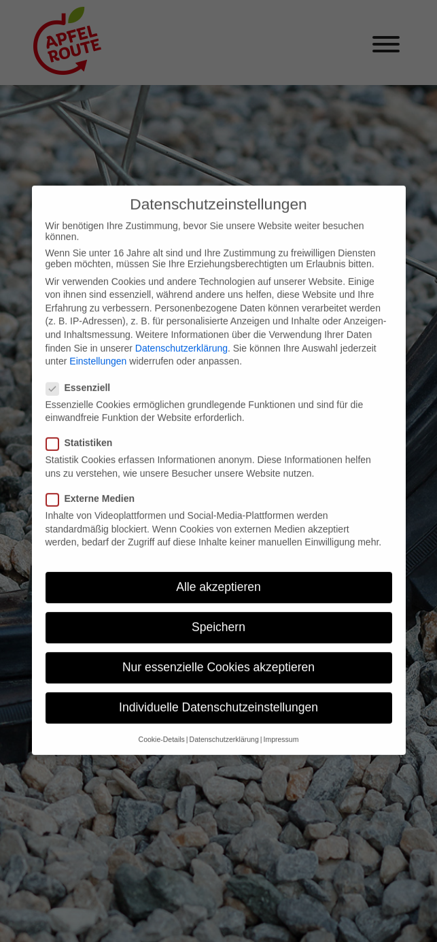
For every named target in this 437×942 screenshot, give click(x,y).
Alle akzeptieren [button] (218, 571)
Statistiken (85, 427)
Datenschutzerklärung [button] (224, 723)
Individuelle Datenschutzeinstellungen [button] (218, 692)
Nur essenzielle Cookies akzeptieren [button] (218, 651)
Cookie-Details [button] (162, 723)
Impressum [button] (280, 723)
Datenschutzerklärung (181, 331)
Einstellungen (97, 345)
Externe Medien (96, 482)
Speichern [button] (218, 611)
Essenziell (84, 371)
